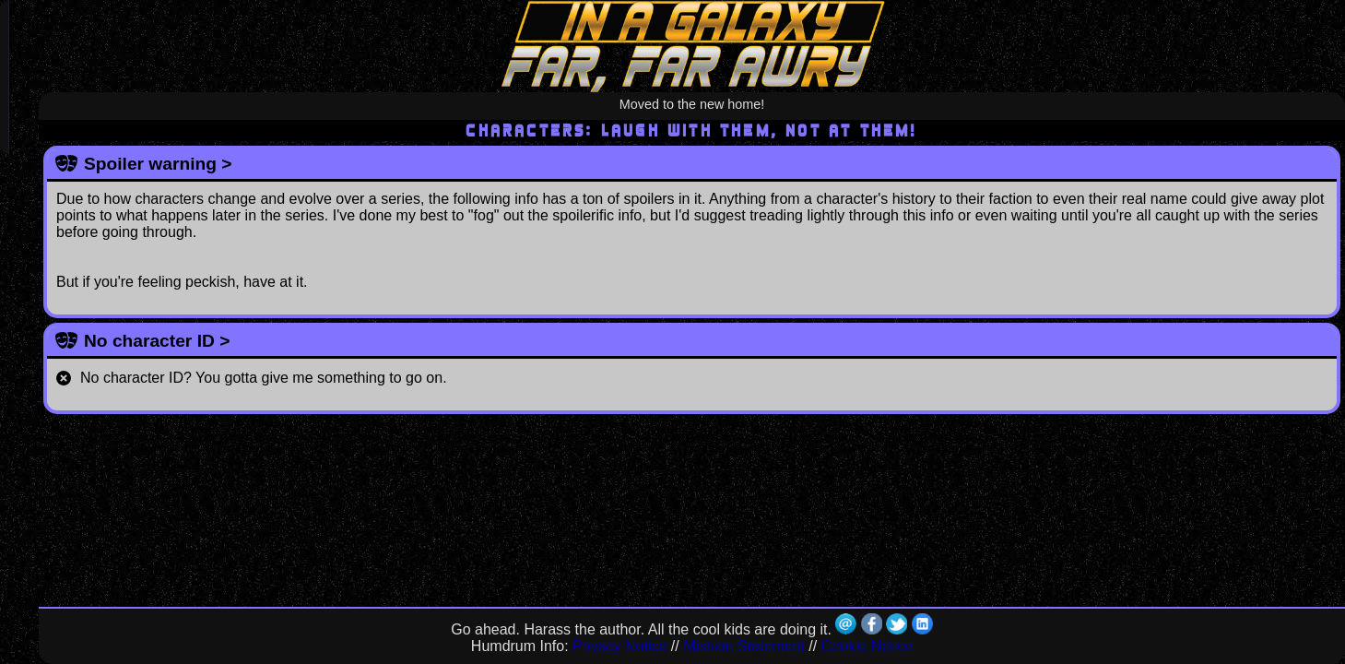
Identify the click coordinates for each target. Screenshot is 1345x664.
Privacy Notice (619, 646)
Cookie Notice (867, 646)
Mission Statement (744, 646)
